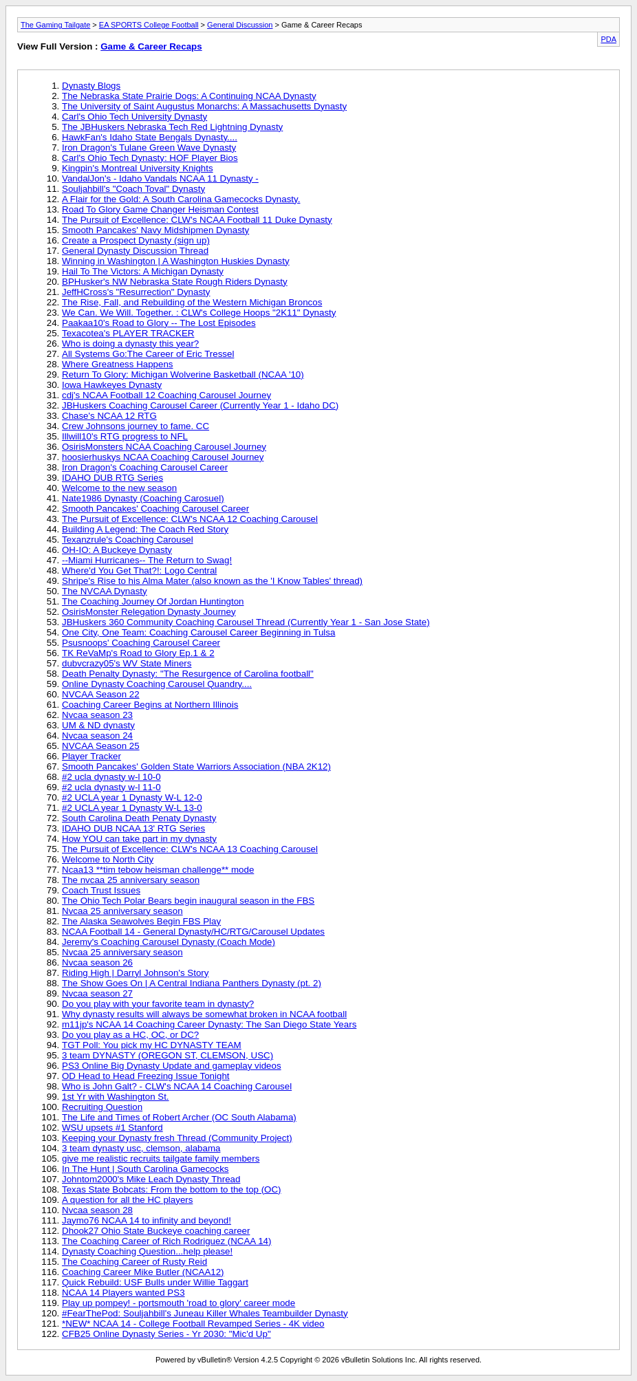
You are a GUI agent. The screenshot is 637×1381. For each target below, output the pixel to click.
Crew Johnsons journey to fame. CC (135, 426)
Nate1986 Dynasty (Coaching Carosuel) (143, 498)
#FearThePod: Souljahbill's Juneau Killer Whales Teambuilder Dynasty (205, 1313)
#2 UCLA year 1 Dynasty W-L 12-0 (132, 797)
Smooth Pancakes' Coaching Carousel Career (155, 508)
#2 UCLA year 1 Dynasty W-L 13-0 (132, 808)
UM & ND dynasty (98, 725)
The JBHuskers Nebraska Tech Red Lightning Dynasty (172, 127)
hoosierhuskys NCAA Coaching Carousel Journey (162, 457)
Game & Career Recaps (151, 46)
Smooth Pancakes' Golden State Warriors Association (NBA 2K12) (196, 766)
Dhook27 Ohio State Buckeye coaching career (156, 1231)
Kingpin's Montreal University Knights (137, 168)
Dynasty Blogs (91, 85)
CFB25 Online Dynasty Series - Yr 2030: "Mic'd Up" (166, 1334)
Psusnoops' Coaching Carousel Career (141, 643)
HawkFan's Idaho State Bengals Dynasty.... (149, 137)
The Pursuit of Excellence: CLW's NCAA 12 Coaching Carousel (190, 519)
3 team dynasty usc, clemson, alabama (141, 1148)
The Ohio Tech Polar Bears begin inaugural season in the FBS (188, 900)
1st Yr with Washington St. (115, 1096)
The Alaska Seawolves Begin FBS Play (141, 921)
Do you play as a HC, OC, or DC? (130, 1035)
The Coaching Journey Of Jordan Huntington (153, 601)
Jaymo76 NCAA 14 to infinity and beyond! (146, 1220)
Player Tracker (91, 756)
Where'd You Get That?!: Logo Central (139, 570)
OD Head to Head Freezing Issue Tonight (146, 1076)
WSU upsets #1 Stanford (112, 1127)
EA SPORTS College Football (149, 25)
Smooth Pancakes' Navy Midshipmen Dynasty (155, 230)
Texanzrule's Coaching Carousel (127, 539)
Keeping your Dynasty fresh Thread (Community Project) (177, 1138)
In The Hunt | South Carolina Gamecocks (145, 1169)
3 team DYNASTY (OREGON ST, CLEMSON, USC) (167, 1055)
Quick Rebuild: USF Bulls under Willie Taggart (155, 1282)
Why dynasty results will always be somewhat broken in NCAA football (204, 1014)
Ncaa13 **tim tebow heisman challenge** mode (158, 870)
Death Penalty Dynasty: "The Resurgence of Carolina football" (188, 673)
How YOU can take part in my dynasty (139, 839)
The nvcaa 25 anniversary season (130, 880)
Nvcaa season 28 (97, 1210)
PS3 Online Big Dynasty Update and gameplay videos (171, 1066)
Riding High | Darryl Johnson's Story (135, 973)
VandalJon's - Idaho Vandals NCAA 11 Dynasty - (160, 178)
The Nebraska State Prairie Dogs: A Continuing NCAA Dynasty (189, 96)
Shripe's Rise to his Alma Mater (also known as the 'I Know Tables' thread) (212, 581)
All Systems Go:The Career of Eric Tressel (148, 354)
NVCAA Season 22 (101, 694)
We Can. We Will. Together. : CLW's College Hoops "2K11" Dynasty (199, 312)
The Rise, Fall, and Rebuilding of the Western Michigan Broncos (192, 302)
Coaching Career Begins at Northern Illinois (150, 704)
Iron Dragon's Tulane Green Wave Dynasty (149, 147)
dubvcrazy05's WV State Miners (126, 663)
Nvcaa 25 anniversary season (122, 911)
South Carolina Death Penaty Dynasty (139, 818)
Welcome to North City (107, 859)
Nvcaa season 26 (97, 962)
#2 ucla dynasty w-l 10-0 (111, 777)
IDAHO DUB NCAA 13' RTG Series (133, 828)
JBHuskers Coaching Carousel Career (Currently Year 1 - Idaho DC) (200, 405)
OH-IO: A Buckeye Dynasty (117, 550)
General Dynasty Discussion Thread (135, 251)
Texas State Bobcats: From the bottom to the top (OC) (171, 1189)
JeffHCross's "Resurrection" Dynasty (136, 292)
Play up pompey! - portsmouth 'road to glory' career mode (178, 1303)
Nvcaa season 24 (97, 735)
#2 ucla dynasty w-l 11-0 (111, 787)
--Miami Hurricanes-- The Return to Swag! (147, 560)
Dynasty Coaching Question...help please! (147, 1251)
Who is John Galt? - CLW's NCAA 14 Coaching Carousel (177, 1086)
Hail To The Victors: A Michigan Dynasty (143, 271)
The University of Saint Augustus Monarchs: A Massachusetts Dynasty (204, 106)
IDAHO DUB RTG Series (112, 477)
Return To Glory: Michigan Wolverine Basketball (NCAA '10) (183, 374)
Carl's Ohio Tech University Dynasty (134, 116)
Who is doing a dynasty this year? (130, 343)
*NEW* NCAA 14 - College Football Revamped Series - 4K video (193, 1323)
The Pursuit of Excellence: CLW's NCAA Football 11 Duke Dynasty (197, 220)
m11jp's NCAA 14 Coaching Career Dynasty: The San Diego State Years (209, 1024)
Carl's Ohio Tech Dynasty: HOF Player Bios (150, 158)
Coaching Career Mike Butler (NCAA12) (143, 1272)
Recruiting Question (102, 1107)
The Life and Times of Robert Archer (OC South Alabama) (179, 1117)
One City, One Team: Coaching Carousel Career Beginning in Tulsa (198, 632)
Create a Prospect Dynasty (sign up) (136, 240)
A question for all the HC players (127, 1200)
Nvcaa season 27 (97, 993)
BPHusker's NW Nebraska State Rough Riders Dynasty (175, 281)
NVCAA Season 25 (101, 746)
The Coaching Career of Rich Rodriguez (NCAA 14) (166, 1241)
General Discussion (239, 25)
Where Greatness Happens (117, 364)
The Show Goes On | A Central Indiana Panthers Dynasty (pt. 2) (191, 983)
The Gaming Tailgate (55, 25)
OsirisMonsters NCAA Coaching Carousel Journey (164, 447)
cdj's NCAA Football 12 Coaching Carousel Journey (166, 395)
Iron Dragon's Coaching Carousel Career (145, 467)
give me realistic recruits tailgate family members (160, 1158)
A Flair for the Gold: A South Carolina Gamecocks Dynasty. (181, 199)
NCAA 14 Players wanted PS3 (123, 1292)
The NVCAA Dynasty (104, 591)
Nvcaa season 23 (97, 715)
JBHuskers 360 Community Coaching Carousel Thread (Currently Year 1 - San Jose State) (246, 622)
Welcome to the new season (119, 488)
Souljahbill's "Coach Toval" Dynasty (133, 189)
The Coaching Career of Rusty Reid (134, 1262)
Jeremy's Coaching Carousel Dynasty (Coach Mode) (168, 942)
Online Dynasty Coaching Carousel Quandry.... (157, 684)
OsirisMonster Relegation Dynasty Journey (149, 612)
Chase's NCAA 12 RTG (109, 416)
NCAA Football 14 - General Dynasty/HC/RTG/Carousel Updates (193, 931)
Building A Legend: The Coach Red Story (145, 529)
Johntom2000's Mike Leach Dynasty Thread (151, 1179)
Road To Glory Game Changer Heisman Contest (160, 209)
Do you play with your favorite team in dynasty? (158, 1004)
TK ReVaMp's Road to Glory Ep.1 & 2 (138, 653)
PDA (608, 39)
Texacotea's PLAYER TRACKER (128, 333)
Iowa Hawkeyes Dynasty (112, 385)
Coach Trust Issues (101, 890)
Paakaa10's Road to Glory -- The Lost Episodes (159, 323)
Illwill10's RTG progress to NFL (125, 436)
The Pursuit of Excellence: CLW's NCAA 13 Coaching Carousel (190, 849)
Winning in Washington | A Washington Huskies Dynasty (176, 261)
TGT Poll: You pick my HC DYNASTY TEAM (151, 1045)
